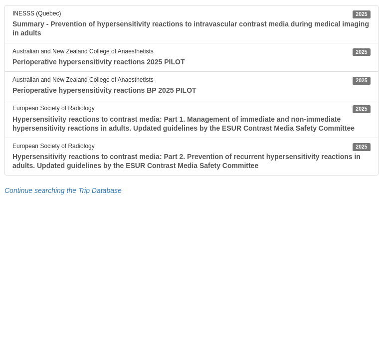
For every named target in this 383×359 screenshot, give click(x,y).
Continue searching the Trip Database (63, 190)
